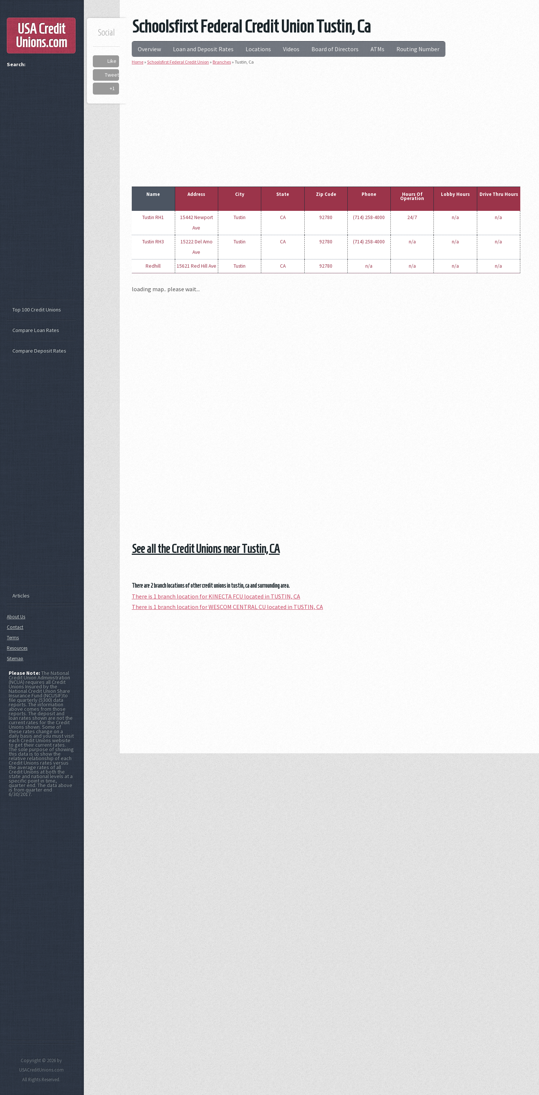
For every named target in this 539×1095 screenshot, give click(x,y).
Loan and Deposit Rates (203, 49)
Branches (222, 62)
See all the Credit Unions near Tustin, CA (206, 549)
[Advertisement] (326, 124)
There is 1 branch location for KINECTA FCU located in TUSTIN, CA (216, 596)
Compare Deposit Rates (39, 350)
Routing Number (417, 49)
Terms (13, 637)
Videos (291, 49)
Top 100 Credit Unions (36, 309)
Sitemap (15, 658)
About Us (16, 616)
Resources (17, 648)
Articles (21, 595)
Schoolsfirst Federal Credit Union (178, 62)
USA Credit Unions (41, 35)
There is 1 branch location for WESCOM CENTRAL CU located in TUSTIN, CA (227, 606)
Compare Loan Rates (35, 330)
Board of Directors (335, 49)
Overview (149, 49)
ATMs (377, 49)
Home (137, 62)
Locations (258, 49)
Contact (15, 627)
